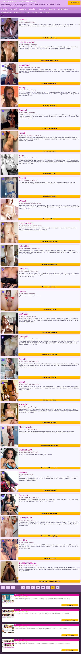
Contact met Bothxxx (49, 38)
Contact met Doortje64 (49, 355)
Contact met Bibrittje (49, 106)
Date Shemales (70, 650)
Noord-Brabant (63, 9)
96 (28, 587)
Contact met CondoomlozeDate (49, 581)
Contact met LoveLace (49, 287)
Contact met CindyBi (49, 196)
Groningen (43, 9)
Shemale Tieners (70, 620)
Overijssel (17, 12)
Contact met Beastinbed (49, 83)
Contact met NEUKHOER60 (49, 241)
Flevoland (13, 9)
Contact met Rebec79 (49, 422)
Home (2, 15)
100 (47, 587)
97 (33, 587)
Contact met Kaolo (49, 173)
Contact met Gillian (49, 400)
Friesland (22, 9)
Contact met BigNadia (49, 332)
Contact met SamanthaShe (49, 468)
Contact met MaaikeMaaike (49, 445)
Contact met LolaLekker (49, 264)
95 (23, 587)
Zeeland (35, 12)
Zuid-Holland (44, 12)
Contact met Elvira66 (49, 490)
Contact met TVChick (49, 558)
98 (38, 587)
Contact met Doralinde (49, 128)
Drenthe (4, 9)
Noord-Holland (6, 12)
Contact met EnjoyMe (49, 377)
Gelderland (32, 9)
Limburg (52, 9)
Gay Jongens (70, 635)
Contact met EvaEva (49, 219)
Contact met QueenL (49, 309)
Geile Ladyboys (70, 605)
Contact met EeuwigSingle (49, 536)
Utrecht (26, 12)
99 (43, 587)
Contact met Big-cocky (49, 513)
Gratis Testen (74, 2)
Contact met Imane (49, 151)
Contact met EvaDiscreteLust (49, 60)
